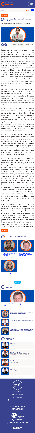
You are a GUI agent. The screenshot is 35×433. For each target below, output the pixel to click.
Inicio (11, 406)
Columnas (4, 15)
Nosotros (21, 409)
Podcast (20, 408)
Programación (15, 409)
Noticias (16, 406)
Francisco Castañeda (17, 44)
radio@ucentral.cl (19, 394)
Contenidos (15, 408)
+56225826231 (19, 397)
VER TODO (17, 282)
